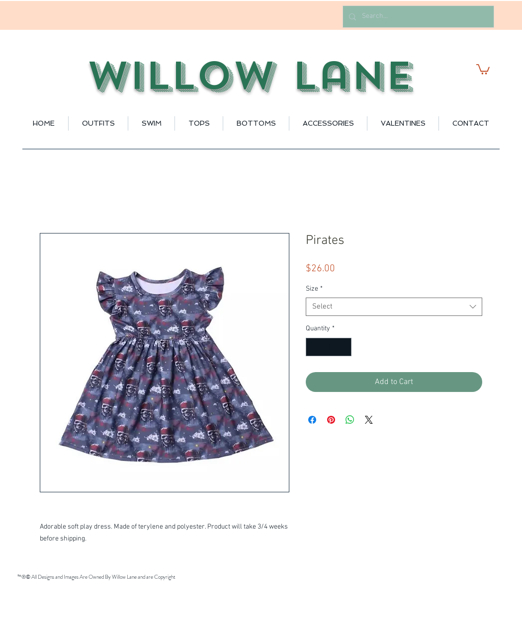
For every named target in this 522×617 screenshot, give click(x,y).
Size (314, 289)
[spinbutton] (329, 347)
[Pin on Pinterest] (331, 420)
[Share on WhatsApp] (350, 420)
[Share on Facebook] (312, 420)
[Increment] (344, 347)
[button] (483, 69)
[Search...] (417, 16)
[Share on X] (369, 420)
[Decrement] (313, 347)
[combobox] (394, 307)
